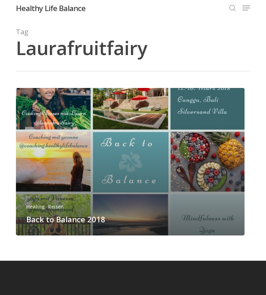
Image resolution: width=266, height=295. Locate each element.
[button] (246, 8)
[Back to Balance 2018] (130, 161)
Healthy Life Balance (51, 8)
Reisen (56, 206)
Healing (35, 206)
